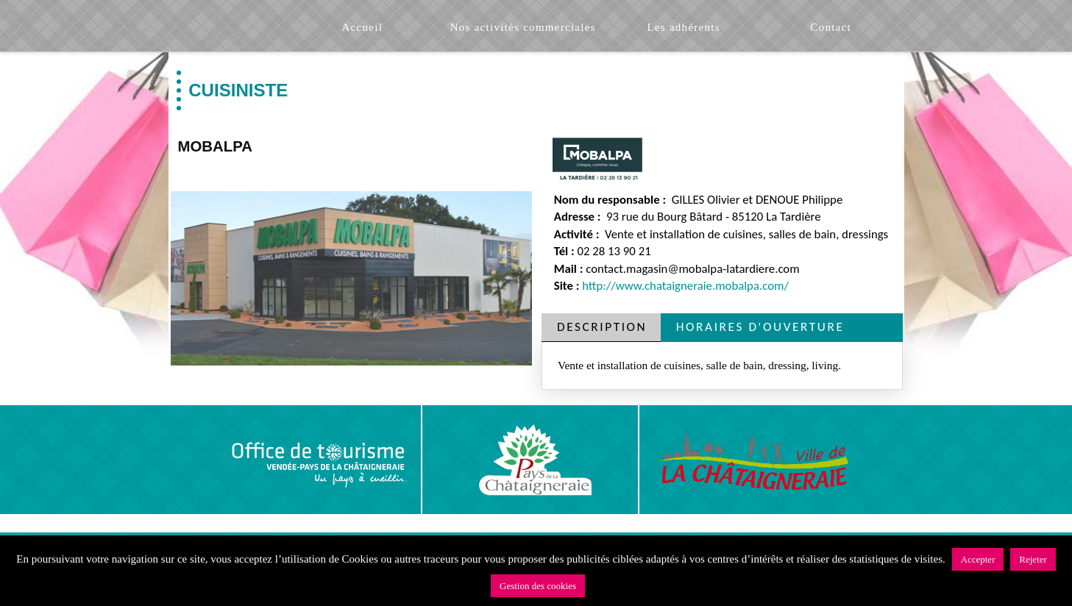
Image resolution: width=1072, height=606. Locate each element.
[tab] (601, 327)
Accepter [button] (978, 559)
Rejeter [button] (1033, 559)
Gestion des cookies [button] (538, 585)
